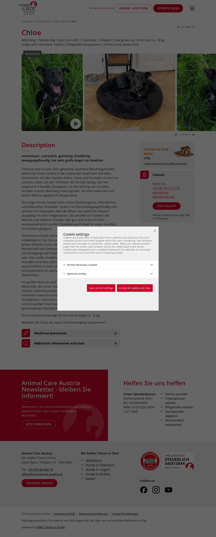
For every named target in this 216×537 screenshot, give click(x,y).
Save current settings (101, 288)
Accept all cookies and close (135, 288)
